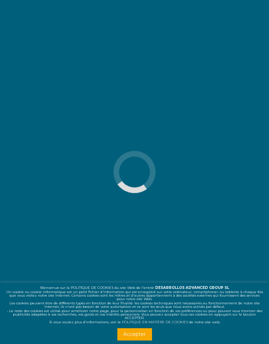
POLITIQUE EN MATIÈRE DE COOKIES (155, 322)
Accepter (134, 334)
